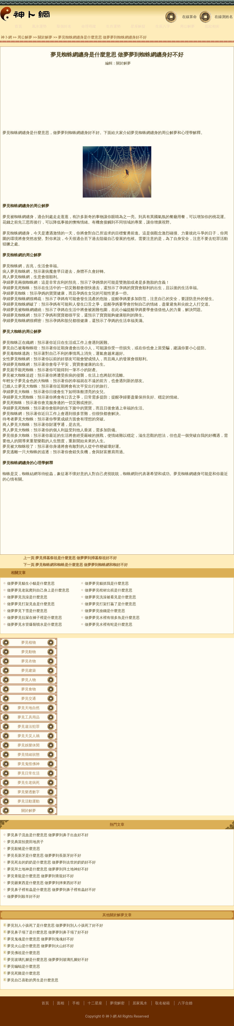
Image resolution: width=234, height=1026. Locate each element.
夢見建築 (28, 670)
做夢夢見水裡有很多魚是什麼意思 (112, 617)
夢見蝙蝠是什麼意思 (23, 966)
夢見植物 (28, 642)
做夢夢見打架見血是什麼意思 (31, 604)
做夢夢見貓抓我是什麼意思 (107, 583)
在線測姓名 (224, 17)
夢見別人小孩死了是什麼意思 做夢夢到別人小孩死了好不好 (55, 925)
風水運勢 (39, 26)
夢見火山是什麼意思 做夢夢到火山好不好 (40, 946)
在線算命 (189, 17)
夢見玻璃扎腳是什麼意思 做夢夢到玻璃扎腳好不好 (47, 959)
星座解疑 (138, 26)
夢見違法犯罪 (29, 726)
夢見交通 (28, 698)
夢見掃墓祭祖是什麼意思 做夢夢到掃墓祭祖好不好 (76, 558)
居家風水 (140, 1003)
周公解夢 (187, 26)
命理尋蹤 (88, 26)
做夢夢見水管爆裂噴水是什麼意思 (34, 624)
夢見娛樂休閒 (29, 745)
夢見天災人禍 (29, 736)
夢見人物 (28, 680)
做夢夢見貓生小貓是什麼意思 (31, 583)
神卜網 (6, 37)
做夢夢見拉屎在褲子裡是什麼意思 (34, 617)
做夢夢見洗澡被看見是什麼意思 (110, 597)
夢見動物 (28, 652)
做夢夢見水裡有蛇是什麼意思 (108, 624)
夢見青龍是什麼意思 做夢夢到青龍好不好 (40, 876)
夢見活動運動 (29, 801)
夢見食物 (28, 689)
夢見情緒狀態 (29, 754)
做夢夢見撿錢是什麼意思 (105, 611)
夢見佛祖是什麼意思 (23, 953)
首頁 (18, 26)
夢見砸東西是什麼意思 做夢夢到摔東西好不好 (44, 883)
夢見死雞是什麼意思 (23, 973)
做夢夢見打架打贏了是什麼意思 (110, 604)
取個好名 (64, 26)
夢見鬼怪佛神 (29, 764)
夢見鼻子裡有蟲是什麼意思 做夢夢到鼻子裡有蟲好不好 (51, 889)
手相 (76, 1003)
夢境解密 (117, 1003)
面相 (60, 1003)
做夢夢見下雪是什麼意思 (27, 611)
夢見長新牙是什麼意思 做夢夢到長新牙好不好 (44, 855)
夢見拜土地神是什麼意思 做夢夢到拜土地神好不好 (47, 869)
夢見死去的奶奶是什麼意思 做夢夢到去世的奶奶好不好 (51, 862)
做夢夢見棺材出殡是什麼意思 (108, 590)
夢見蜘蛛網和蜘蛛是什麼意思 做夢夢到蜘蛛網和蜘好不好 (81, 565)
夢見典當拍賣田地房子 (25, 842)
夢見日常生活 (29, 773)
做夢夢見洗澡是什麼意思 (27, 597)
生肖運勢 (113, 26)
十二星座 (95, 1003)
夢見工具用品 (29, 717)
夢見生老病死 (29, 782)
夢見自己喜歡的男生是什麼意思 (32, 980)
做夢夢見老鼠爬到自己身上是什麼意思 (38, 590)
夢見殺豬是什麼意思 (23, 848)
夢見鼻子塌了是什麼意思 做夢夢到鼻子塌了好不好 (47, 932)
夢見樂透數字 (29, 792)
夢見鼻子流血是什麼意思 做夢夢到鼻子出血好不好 (47, 835)
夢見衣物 (28, 661)
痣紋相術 (212, 26)
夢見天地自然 (29, 708)
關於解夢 (45, 37)
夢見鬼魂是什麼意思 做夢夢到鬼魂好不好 (40, 939)
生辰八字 (162, 26)
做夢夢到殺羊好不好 (23, 896)
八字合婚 (185, 1003)
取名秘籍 (162, 1003)
